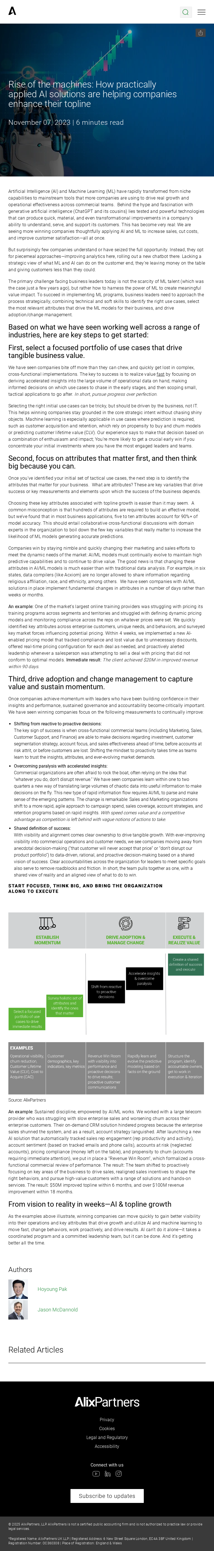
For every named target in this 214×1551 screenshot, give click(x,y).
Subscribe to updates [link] (107, 1496)
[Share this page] (200, 32)
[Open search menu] (186, 12)
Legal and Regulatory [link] (107, 1437)
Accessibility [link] (107, 1446)
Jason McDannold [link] (43, 1310)
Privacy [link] (107, 1419)
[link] (12, 12)
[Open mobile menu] (202, 12)
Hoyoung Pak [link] (37, 1289)
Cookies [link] (107, 1428)
